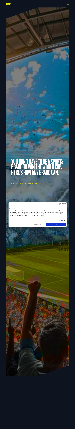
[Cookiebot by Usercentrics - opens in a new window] (60, 204)
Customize (37, 224)
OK (56, 224)
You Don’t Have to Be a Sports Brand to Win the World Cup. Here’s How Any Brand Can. (37, 166)
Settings (61, 220)
